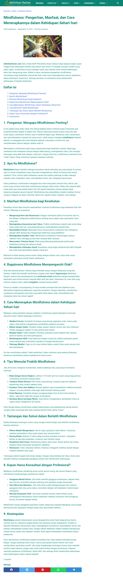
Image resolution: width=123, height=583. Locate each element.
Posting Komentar (41, 29)
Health (65, 3)
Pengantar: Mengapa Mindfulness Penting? (27, 93)
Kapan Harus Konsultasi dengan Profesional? (28, 113)
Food (76, 3)
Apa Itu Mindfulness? (18, 96)
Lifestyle (51, 3)
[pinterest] (42, 569)
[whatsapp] (58, 569)
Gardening (89, 3)
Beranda (39, 3)
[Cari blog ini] (118, 3)
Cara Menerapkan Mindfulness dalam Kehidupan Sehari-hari (35, 105)
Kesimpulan (14, 116)
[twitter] (27, 569)
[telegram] (74, 569)
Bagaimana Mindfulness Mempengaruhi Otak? (29, 102)
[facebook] (11, 569)
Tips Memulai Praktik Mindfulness (23, 108)
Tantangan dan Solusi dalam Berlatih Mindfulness (30, 111)
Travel (102, 3)
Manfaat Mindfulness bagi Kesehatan (25, 99)
